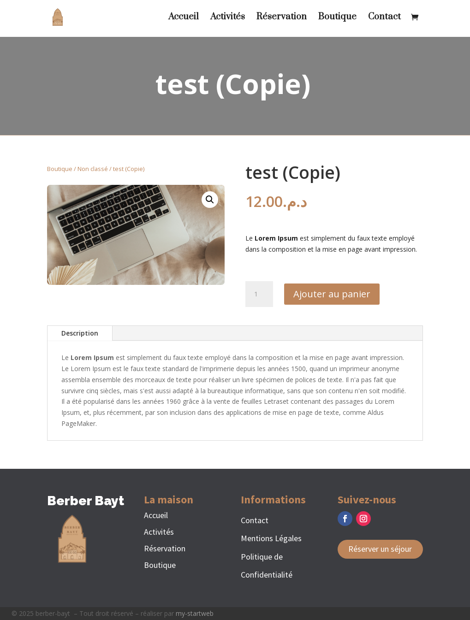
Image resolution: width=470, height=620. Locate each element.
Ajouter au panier (331, 294)
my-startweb (195, 613)
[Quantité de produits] (259, 294)
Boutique (337, 18)
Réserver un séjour (380, 548)
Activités (227, 18)
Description (79, 333)
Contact (384, 18)
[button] (210, 199)
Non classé (92, 169)
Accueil (183, 18)
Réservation (281, 18)
